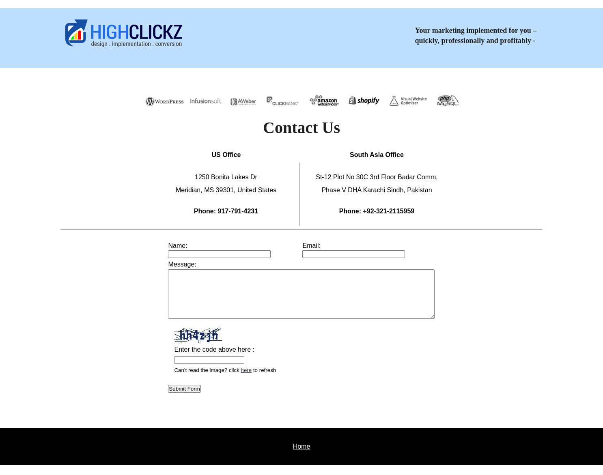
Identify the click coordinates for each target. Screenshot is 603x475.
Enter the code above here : (198, 359)
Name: (161, 245)
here (230, 380)
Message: (166, 264)
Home (301, 456)
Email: (311, 245)
